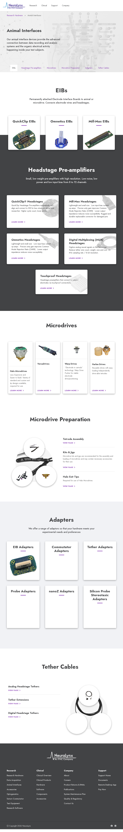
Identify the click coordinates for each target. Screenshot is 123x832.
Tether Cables (103, 68)
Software (40, 789)
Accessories (11, 789)
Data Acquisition (14, 780)
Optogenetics (12, 794)
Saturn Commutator (15, 798)
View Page (68, 443)
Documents (103, 780)
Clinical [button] (45, 5)
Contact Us (68, 803)
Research (11, 770)
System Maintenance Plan (75, 794)
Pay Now (102, 789)
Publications (69, 789)
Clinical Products (43, 780)
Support (55, 5)
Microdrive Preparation (71, 68)
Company (66, 5)
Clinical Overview (43, 775)
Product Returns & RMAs (74, 784)
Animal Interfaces (14, 784)
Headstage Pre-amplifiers (31, 68)
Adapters (88, 68)
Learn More (17, 222)
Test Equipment (13, 803)
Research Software (15, 808)
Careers (67, 780)
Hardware (40, 784)
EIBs (14, 68)
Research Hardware (15, 15)
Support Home (104, 775)
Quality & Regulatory (73, 798)
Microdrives (51, 68)
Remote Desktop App (107, 784)
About (66, 775)
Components (41, 794)
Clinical (40, 770)
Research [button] (34, 5)
